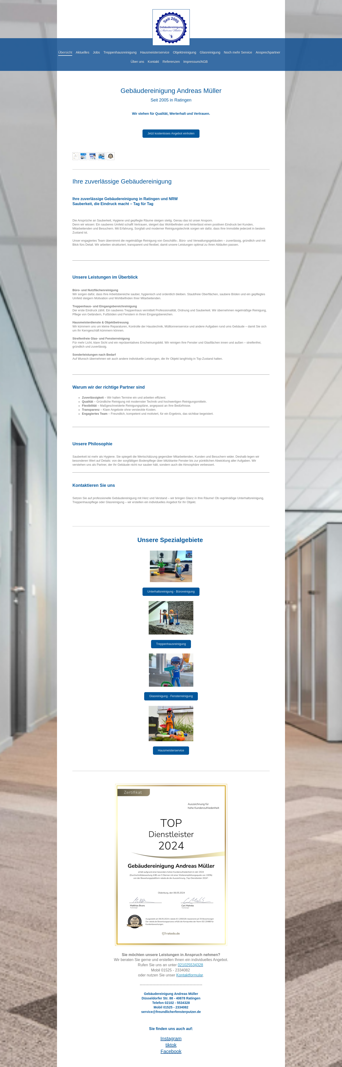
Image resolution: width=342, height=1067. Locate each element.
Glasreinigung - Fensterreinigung (171, 696)
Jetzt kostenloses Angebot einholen (170, 133)
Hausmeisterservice (171, 750)
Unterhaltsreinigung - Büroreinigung (171, 591)
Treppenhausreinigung (171, 644)
